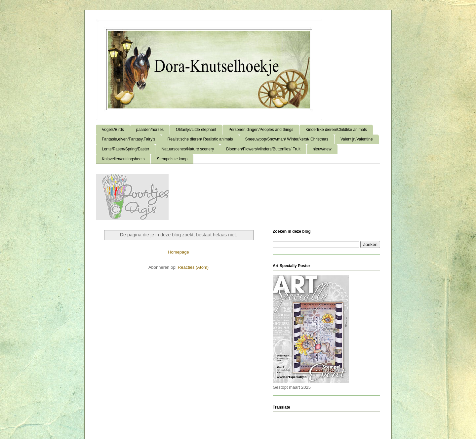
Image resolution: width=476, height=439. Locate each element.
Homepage (178, 252)
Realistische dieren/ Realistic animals (200, 139)
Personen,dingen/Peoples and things (260, 129)
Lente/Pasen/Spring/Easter (125, 149)
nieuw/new (322, 149)
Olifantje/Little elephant (196, 129)
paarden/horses (150, 129)
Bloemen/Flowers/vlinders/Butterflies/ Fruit (263, 149)
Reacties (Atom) (193, 267)
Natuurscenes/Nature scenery (187, 149)
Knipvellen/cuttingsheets (123, 159)
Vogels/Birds (113, 129)
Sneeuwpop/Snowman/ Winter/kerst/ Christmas (286, 139)
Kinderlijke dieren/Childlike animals (336, 129)
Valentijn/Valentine (356, 139)
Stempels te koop (172, 159)
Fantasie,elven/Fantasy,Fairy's (128, 139)
